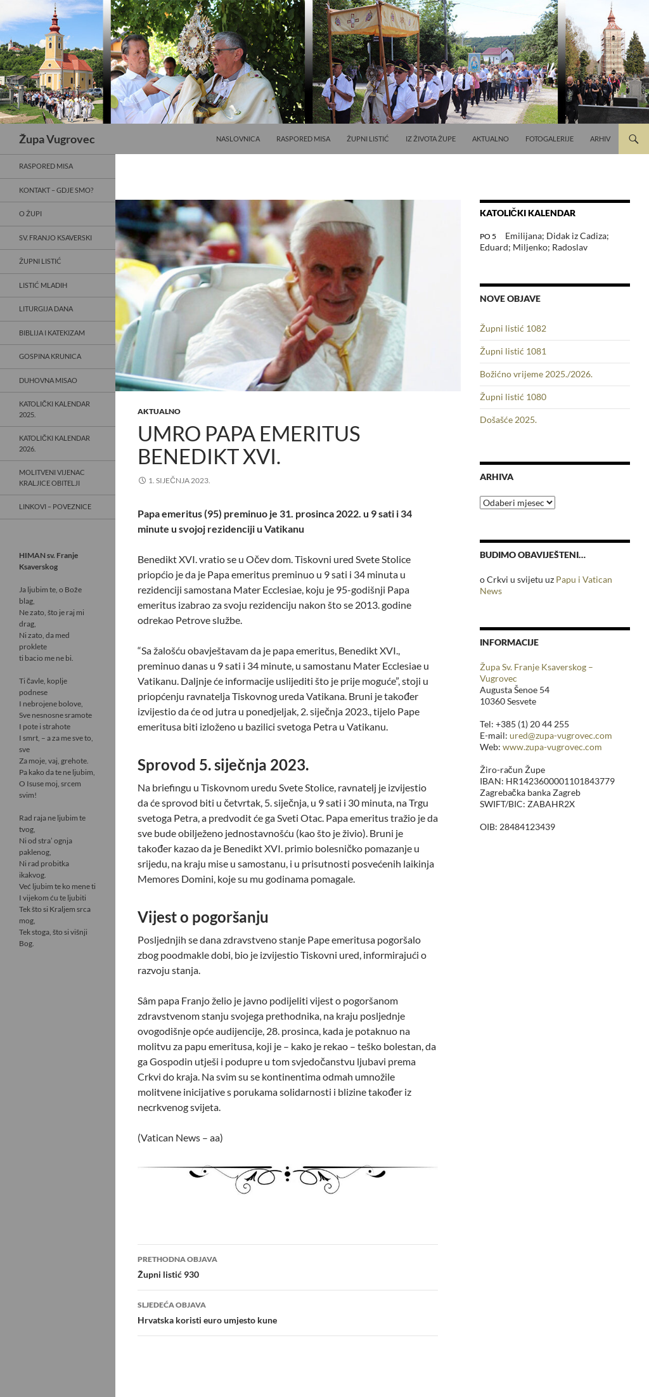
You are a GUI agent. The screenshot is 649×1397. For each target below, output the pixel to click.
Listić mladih (43, 285)
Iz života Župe (431, 138)
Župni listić (368, 138)
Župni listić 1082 (513, 328)
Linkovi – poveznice (55, 506)
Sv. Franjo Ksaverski (55, 237)
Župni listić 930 (288, 1266)
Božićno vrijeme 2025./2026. (536, 373)
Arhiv (600, 138)
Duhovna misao (48, 380)
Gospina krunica (50, 356)
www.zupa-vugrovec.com (552, 746)
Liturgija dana (46, 308)
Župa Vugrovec (57, 139)
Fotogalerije (549, 138)
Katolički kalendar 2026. (54, 443)
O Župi (30, 213)
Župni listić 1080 (513, 396)
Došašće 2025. (508, 419)
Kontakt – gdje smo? (56, 190)
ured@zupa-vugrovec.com (561, 735)
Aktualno (490, 138)
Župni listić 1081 (513, 351)
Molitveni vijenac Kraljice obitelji (52, 477)
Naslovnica (238, 138)
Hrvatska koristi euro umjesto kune (288, 1311)
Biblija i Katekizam (52, 332)
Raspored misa (303, 138)
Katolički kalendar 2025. (54, 409)
